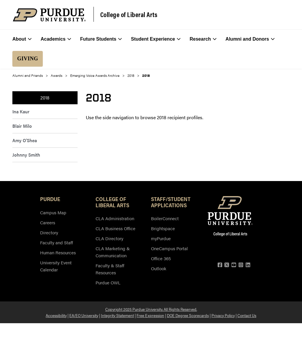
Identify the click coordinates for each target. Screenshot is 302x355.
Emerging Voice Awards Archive (94, 75)
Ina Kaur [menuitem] (20, 111)
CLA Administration (115, 218)
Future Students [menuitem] (101, 39)
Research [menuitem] (203, 39)
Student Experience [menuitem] (156, 39)
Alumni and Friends (27, 75)
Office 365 (161, 258)
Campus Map (53, 212)
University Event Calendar (56, 266)
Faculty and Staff (56, 242)
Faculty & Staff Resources (110, 269)
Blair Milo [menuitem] (22, 125)
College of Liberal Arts (128, 14)
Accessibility (56, 315)
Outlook (158, 268)
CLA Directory (109, 238)
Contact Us (246, 315)
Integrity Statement (117, 315)
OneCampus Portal (169, 248)
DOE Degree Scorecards (188, 315)
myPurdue (161, 238)
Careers (47, 222)
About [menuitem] (22, 39)
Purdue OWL (108, 282)
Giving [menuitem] (27, 59)
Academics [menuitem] (56, 39)
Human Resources (58, 252)
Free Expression (150, 315)
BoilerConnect (165, 218)
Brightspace (163, 228)
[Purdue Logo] (49, 14)
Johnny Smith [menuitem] (26, 154)
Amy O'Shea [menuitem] (24, 140)
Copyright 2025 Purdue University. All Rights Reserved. (151, 309)
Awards (56, 75)
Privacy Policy (223, 315)
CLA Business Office (115, 228)
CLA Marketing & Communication (113, 251)
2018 (130, 75)
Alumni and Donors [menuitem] (250, 39)
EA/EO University (83, 315)
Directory (49, 232)
